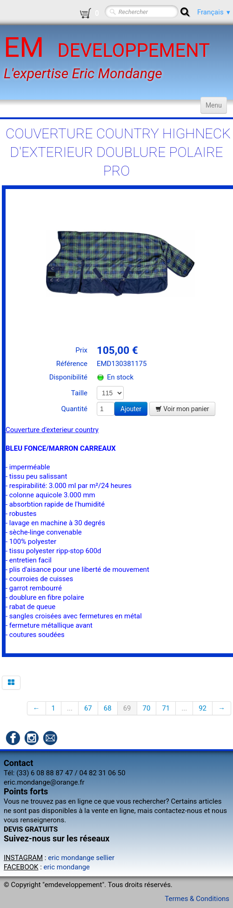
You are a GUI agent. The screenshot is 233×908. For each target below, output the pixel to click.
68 (108, 708)
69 (127, 708)
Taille (79, 393)
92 (202, 708)
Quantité (74, 409)
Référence (71, 363)
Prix (81, 350)
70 (147, 708)
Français (214, 12)
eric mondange (67, 867)
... (70, 708)
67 (88, 708)
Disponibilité (68, 377)
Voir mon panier (182, 409)
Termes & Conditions (197, 898)
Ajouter (130, 409)
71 (166, 708)
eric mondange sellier (81, 858)
